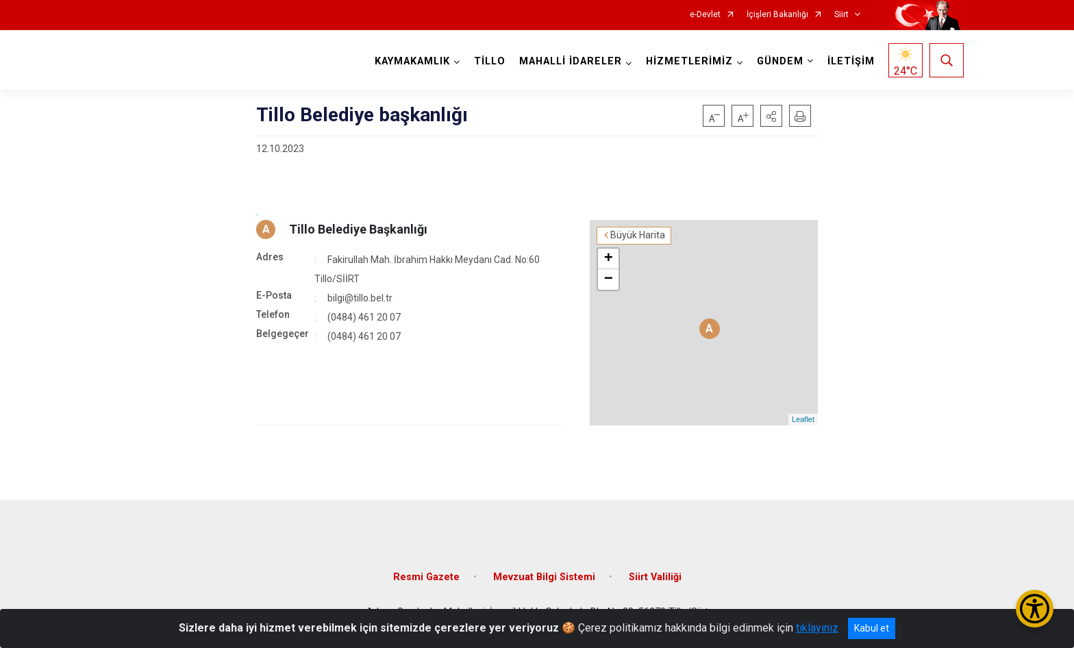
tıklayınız (817, 627)
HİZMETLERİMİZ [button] (689, 61)
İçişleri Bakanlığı (777, 14)
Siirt (841, 14)
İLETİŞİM (851, 61)
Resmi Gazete (426, 577)
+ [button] (608, 259)
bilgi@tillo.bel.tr (359, 297)
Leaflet (803, 419)
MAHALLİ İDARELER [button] (570, 61)
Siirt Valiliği (655, 577)
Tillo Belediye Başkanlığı (358, 229)
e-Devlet (705, 14)
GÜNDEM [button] (780, 61)
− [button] (608, 279)
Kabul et (871, 628)
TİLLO (489, 61)
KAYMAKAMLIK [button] (412, 61)
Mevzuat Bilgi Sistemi (544, 577)
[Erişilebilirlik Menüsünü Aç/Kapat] (1034, 608)
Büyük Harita (637, 234)
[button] (771, 116)
